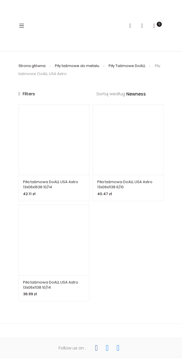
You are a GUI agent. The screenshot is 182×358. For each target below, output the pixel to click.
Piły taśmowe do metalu (77, 65)
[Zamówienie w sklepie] (145, 94)
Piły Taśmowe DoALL (127, 65)
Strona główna (32, 65)
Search (132, 26)
